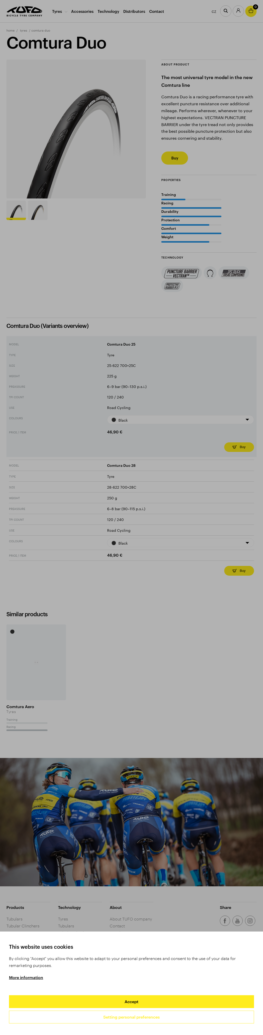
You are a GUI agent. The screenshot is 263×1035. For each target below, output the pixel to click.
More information (26, 977)
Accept (131, 1001)
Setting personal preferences (131, 1016)
